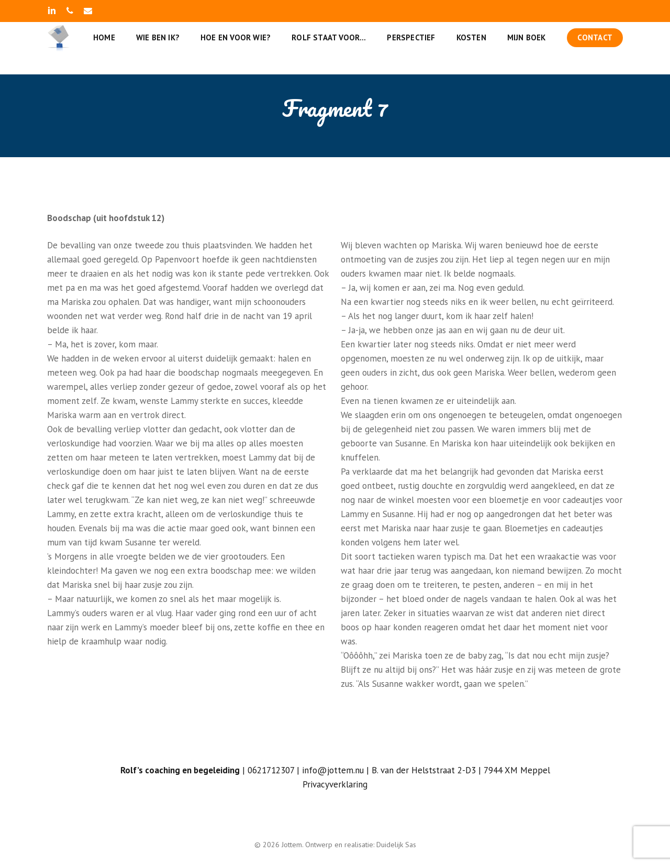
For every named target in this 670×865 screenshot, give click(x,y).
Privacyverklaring (335, 784)
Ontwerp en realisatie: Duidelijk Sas (360, 844)
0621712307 (271, 770)
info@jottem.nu (333, 770)
